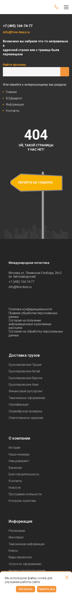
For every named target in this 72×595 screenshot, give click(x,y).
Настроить (25, 589)
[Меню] (65, 7)
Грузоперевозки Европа (25, 378)
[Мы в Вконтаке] (35, 298)
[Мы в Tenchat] (42, 298)
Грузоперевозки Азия (23, 384)
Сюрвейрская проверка (25, 411)
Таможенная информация (27, 544)
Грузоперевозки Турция (25, 365)
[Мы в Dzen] (27, 298)
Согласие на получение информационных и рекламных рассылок (30, 324)
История (14, 447)
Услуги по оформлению (25, 564)
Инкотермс (16, 537)
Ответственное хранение (26, 418)
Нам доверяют (19, 461)
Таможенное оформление (27, 398)
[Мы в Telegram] (12, 298)
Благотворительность (24, 474)
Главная (11, 92)
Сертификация (18, 404)
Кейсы (13, 550)
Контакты (12, 111)
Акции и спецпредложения (27, 570)
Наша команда (19, 454)
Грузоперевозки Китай (24, 371)
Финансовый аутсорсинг (26, 391)
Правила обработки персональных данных (33, 315)
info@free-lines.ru (16, 32)
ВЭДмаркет (14, 98)
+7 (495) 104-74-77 (17, 26)
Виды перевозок (20, 557)
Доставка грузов (24, 355)
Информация (15, 104)
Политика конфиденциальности (30, 309)
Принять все (47, 589)
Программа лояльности (25, 494)
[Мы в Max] (19, 298)
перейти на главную (35, 182)
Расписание (17, 531)
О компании (19, 438)
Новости (15, 487)
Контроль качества (22, 501)
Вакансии (15, 468)
